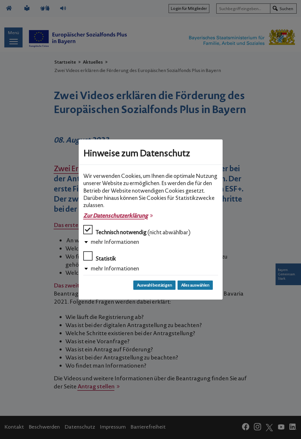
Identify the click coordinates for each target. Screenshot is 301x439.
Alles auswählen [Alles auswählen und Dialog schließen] (195, 285)
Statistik (99, 256)
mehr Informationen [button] (115, 241)
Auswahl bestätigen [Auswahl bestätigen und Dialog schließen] (154, 285)
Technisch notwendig (137, 230)
